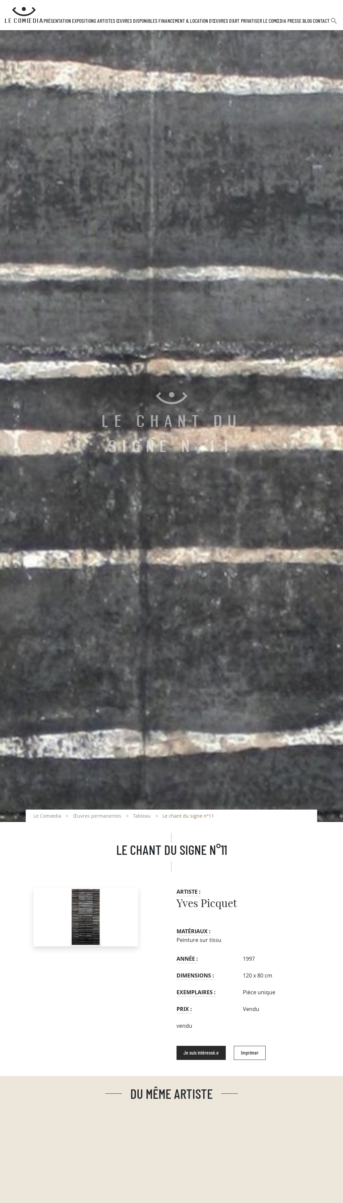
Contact (321, 21)
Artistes (106, 21)
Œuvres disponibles (136, 21)
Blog (307, 21)
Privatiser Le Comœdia (263, 21)
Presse (294, 21)
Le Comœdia (47, 816)
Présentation (57, 21)
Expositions (84, 21)
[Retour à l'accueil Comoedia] (24, 15)
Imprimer (250, 1053)
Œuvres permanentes (97, 816)
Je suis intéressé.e (201, 1053)
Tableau (142, 816)
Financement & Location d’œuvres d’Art (198, 21)
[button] (334, 23)
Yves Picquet (207, 903)
